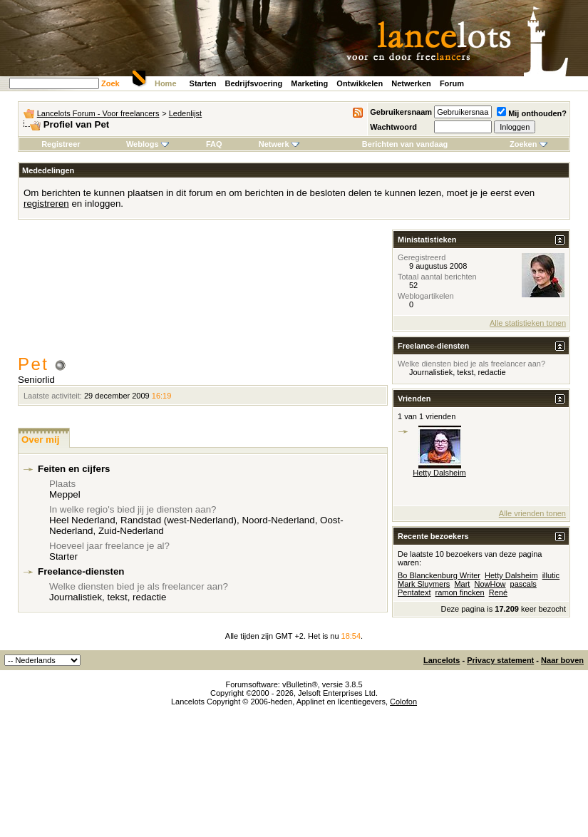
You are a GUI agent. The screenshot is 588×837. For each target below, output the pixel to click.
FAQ (214, 144)
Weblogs (147, 144)
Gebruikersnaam (401, 112)
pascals (523, 584)
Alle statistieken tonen (528, 323)
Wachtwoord (393, 127)
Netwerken (411, 83)
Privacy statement (500, 660)
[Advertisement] (203, 293)
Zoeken (528, 144)
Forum (452, 83)
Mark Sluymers (424, 584)
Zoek (110, 83)
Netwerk (279, 144)
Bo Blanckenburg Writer (439, 575)
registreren (46, 203)
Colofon (403, 701)
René (498, 592)
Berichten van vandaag (405, 144)
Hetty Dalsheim (439, 472)
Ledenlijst (185, 113)
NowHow (489, 584)
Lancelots (441, 660)
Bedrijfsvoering (254, 83)
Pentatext (414, 592)
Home (166, 83)
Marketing (309, 83)
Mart (462, 584)
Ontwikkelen (359, 83)
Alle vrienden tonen (532, 513)
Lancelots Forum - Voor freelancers (98, 113)
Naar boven (562, 660)
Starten (203, 83)
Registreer (60, 144)
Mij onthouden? (532, 113)
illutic (550, 575)
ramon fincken (460, 592)
